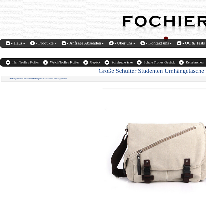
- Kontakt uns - (158, 43)
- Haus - (18, 43)
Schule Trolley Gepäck (159, 62)
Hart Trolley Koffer (25, 62)
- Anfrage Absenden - (85, 43)
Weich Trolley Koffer (64, 62)
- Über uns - (124, 43)
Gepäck (95, 62)
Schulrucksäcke (122, 62)
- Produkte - (46, 43)
